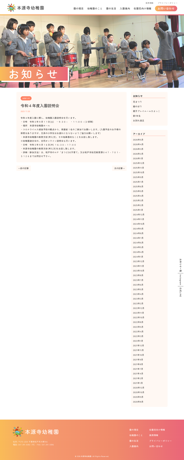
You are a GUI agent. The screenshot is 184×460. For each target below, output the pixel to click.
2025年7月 (138, 181)
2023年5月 (138, 289)
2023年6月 (138, 284)
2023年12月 (138, 261)
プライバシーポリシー (167, 3)
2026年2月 (138, 153)
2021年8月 (138, 364)
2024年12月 (139, 214)
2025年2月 (138, 205)
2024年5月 (138, 247)
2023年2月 (138, 303)
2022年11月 (138, 312)
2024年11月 (138, 219)
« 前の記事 (24, 168)
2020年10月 (138, 392)
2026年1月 (138, 158)
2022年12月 (138, 308)
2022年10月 (138, 317)
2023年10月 (138, 270)
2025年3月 (138, 200)
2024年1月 (138, 256)
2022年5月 (138, 326)
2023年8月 (138, 275)
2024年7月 (138, 237)
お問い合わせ (166, 8)
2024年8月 (138, 233)
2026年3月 (138, 148)
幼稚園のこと (95, 8)
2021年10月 (138, 354)
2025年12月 (138, 163)
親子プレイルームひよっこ (146, 111)
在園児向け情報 (143, 8)
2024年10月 (139, 223)
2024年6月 (138, 242)
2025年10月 (138, 172)
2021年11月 (138, 350)
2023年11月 (138, 265)
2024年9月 (138, 228)
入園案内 (125, 8)
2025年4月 (138, 195)
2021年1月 (138, 382)
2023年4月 (138, 294)
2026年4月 (138, 144)
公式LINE (180, 292)
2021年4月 (138, 373)
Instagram (180, 279)
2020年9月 (138, 396)
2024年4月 (138, 252)
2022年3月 (138, 336)
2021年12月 (138, 345)
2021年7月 (138, 368)
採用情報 (150, 3)
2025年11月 (138, 167)
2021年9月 (138, 359)
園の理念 (78, 8)
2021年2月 (138, 378)
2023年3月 (138, 298)
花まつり (137, 101)
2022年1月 (138, 340)
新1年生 (137, 115)
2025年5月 (138, 191)
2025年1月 (138, 209)
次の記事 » (119, 168)
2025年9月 (138, 177)
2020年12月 (138, 387)
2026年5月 (138, 139)
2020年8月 (138, 401)
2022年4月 (138, 331)
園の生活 (111, 8)
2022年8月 (138, 322)
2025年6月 (138, 186)
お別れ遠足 (138, 120)
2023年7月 (138, 280)
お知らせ (26, 98)
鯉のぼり (137, 106)
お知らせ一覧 (180, 265)
